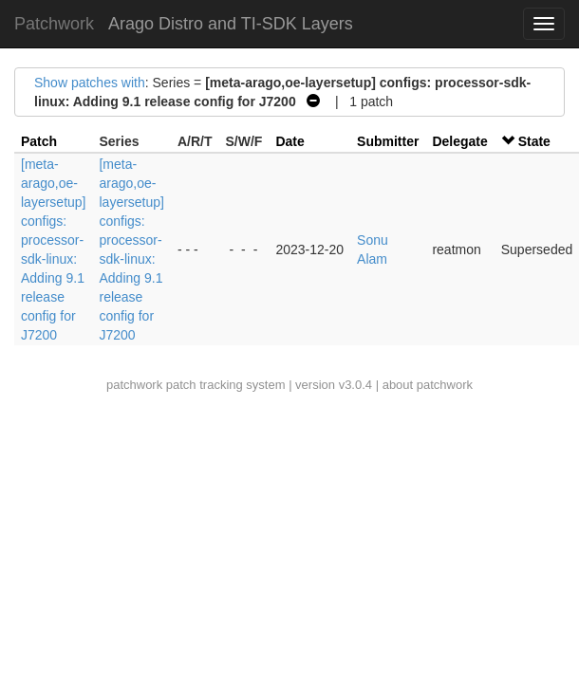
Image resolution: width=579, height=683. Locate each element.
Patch (39, 141)
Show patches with (89, 82)
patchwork (134, 385)
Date (289, 141)
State (534, 141)
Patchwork (54, 23)
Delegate (459, 141)
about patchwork (428, 385)
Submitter (388, 141)
